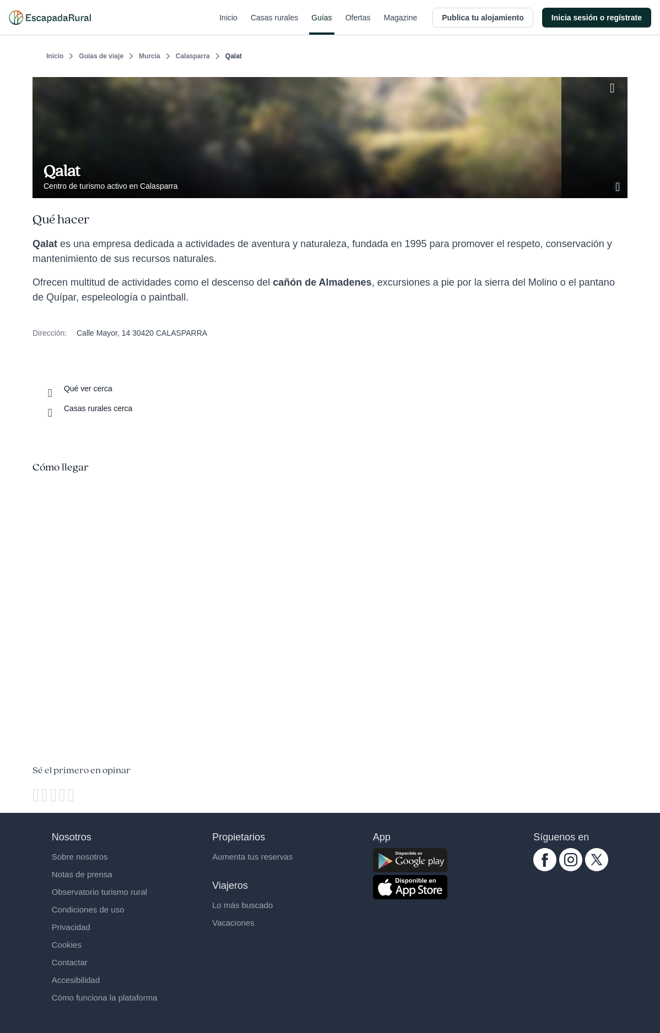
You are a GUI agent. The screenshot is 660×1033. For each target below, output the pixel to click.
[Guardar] (615, 85)
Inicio (228, 24)
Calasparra (193, 56)
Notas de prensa (82, 874)
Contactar (70, 962)
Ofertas (358, 24)
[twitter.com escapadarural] (596, 868)
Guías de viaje (101, 56)
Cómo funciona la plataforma (105, 997)
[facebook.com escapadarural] (544, 868)
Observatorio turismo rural (99, 892)
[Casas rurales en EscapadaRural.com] (50, 17)
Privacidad (71, 927)
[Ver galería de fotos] (618, 185)
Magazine (401, 24)
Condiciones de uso (88, 909)
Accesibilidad (76, 980)
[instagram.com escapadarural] (570, 868)
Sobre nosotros (80, 856)
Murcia (149, 56)
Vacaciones (233, 922)
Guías (321, 24)
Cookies (67, 944)
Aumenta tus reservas (252, 856)
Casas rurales (274, 24)
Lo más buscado (242, 905)
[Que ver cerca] (78, 388)
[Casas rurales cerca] (88, 408)
